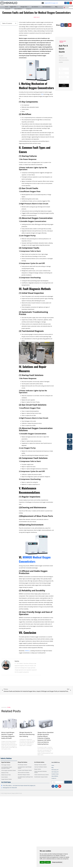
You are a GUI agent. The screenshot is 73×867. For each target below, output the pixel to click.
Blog (56, 6)
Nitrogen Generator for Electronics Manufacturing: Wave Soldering (27, 734)
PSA (42, 94)
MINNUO (27, 650)
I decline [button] (48, 862)
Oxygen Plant (14, 6)
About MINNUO (18, 8)
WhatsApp (70, 442)
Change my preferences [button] (57, 862)
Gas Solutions (36, 6)
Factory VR (8, 8)
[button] (15, 23)
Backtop (69, 448)
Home (6, 6)
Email (70, 436)
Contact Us (28, 8)
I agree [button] (42, 862)
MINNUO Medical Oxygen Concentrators (35, 559)
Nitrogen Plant (25, 6)
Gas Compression (48, 6)
